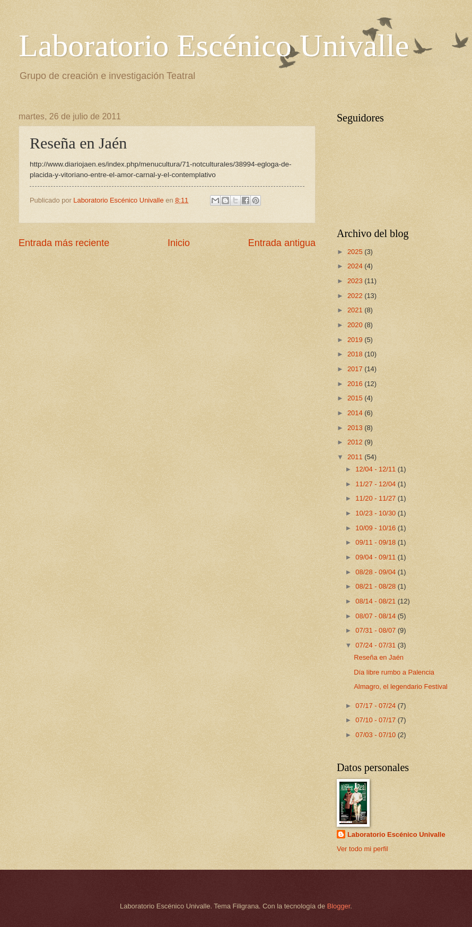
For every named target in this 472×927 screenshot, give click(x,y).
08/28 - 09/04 (376, 572)
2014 (355, 413)
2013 (355, 428)
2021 (355, 310)
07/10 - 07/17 (376, 720)
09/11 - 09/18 (376, 542)
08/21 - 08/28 (376, 586)
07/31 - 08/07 (376, 630)
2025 (355, 252)
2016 (355, 384)
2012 (355, 442)
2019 (355, 340)
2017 (355, 369)
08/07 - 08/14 (376, 616)
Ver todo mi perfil (362, 849)
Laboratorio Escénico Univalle (214, 45)
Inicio (179, 243)
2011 (355, 457)
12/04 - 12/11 (376, 469)
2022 (355, 296)
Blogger (339, 906)
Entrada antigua (282, 243)
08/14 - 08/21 (376, 601)
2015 (355, 398)
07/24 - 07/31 (376, 645)
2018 (355, 354)
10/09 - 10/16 (376, 528)
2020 (355, 325)
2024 (355, 266)
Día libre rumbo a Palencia (394, 672)
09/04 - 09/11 (376, 557)
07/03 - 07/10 (376, 735)
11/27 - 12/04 (376, 484)
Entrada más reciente (64, 243)
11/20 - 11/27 (376, 498)
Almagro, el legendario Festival (401, 686)
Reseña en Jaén (379, 657)
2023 (355, 281)
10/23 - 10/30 (376, 513)
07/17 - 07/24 (376, 706)
